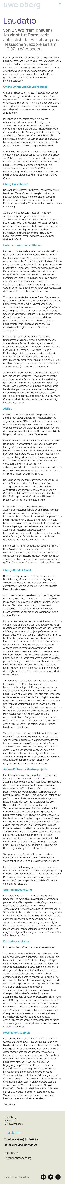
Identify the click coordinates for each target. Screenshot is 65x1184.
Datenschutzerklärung (18, 1158)
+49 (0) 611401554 (26, 1139)
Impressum (11, 1153)
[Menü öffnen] (60, 4)
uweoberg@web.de (24, 1144)
